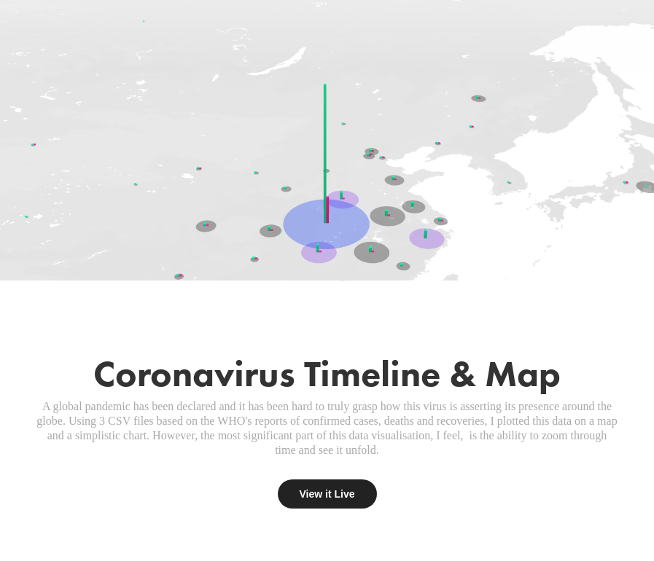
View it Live (327, 494)
